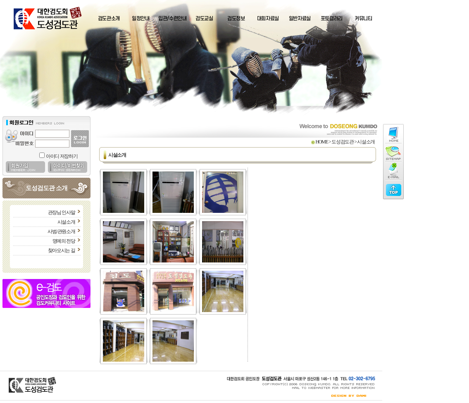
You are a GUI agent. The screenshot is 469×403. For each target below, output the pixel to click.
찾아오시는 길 (61, 250)
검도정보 (236, 18)
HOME (321, 142)
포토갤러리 (332, 18)
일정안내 (141, 18)
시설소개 (66, 222)
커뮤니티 (363, 18)
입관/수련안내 (172, 18)
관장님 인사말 (61, 212)
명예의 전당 (63, 241)
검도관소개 (109, 18)
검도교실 (204, 18)
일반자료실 (300, 18)
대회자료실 (268, 18)
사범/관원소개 (61, 231)
